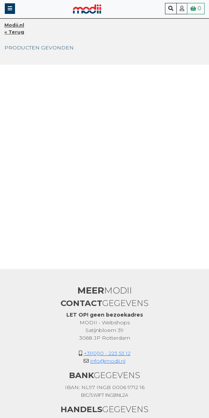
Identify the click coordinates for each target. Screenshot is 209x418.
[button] (9, 8)
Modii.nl (14, 25)
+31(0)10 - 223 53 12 (107, 353)
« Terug (14, 32)
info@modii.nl (107, 361)
